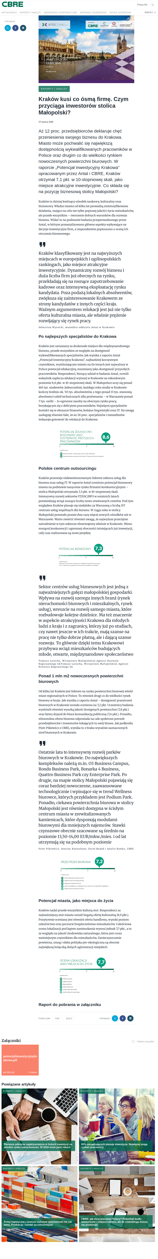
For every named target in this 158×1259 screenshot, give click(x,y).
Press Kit (142, 4)
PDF (57, 1018)
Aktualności (9, 12)
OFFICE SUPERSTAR (120, 12)
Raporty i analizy (30, 12)
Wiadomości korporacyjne (60, 12)
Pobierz (32, 1072)
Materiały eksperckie (93, 12)
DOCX (69, 1018)
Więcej (150, 12)
